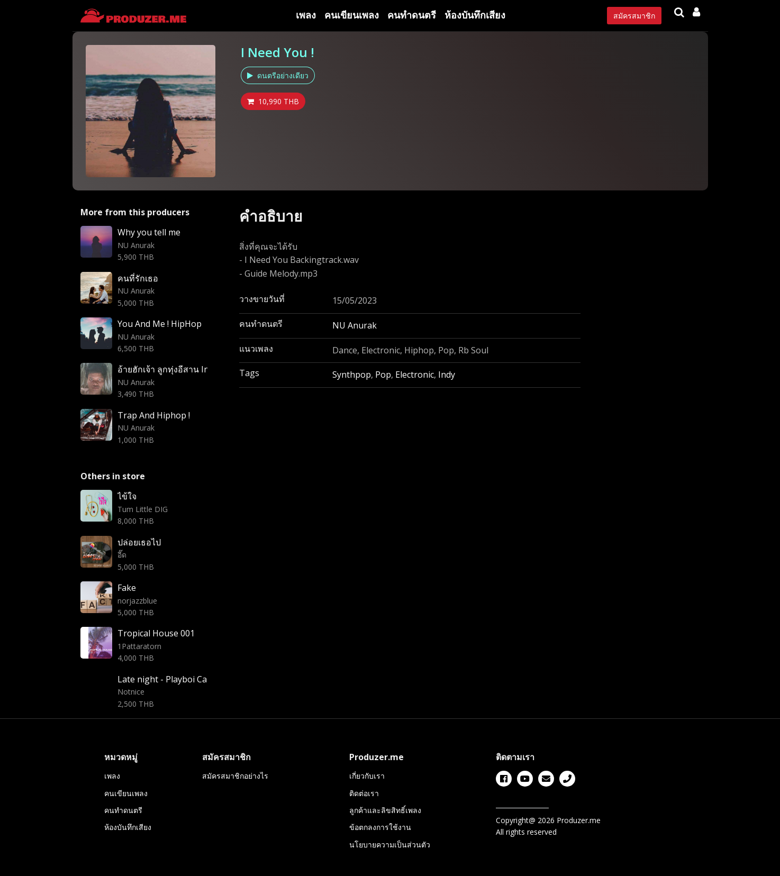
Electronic (414, 374)
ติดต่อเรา (364, 793)
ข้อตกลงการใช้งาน (380, 827)
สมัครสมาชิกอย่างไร (235, 776)
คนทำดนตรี (411, 14)
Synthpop (351, 374)
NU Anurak (354, 325)
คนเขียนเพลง (351, 14)
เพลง (306, 14)
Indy (446, 374)
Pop (383, 374)
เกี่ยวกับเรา (367, 776)
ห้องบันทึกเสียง (475, 14)
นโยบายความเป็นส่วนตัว (389, 845)
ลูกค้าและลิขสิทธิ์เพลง (385, 810)
